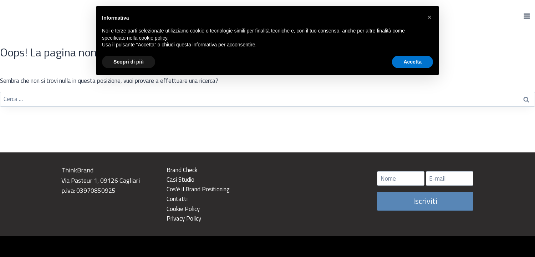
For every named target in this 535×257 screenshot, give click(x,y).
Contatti (177, 198)
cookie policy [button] (153, 38)
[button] (429, 17)
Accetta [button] (412, 62)
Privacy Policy (184, 218)
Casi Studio (180, 179)
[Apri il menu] (526, 15)
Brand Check (182, 170)
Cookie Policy (183, 208)
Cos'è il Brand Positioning (198, 189)
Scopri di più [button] (128, 62)
